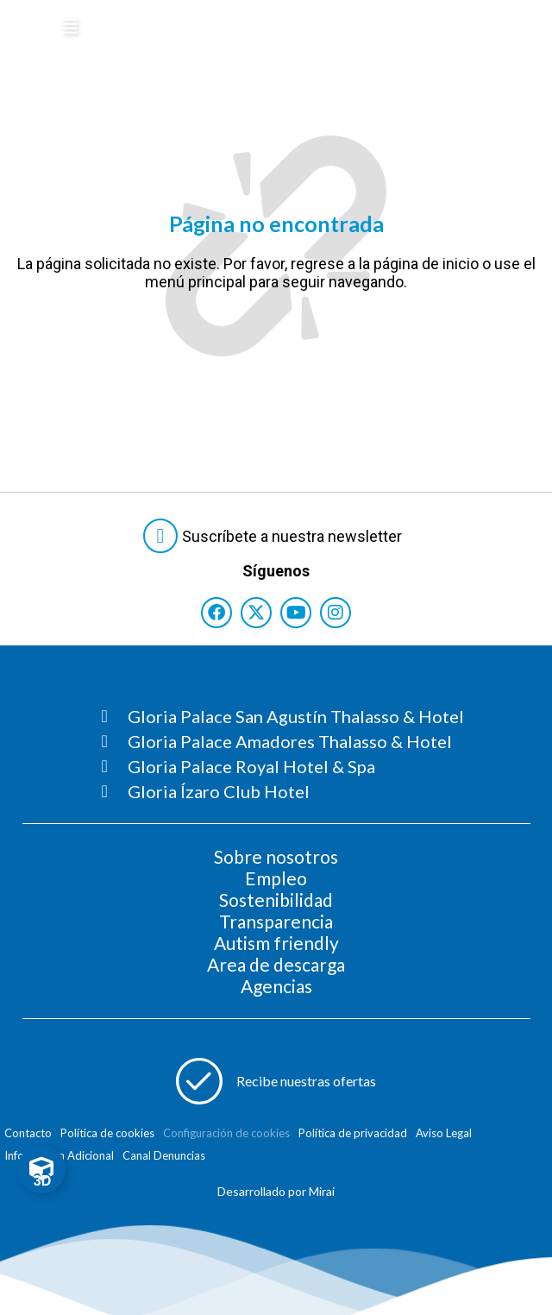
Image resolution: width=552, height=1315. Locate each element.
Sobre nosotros (276, 856)
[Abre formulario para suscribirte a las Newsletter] (276, 536)
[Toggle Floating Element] (41, 1169)
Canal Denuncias (163, 1155)
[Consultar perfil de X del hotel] (256, 612)
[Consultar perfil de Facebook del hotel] (216, 612)
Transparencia (276, 921)
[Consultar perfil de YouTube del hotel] (295, 612)
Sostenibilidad (276, 899)
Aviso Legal (444, 1133)
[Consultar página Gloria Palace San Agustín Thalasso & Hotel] (283, 716)
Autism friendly (276, 942)
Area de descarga (276, 964)
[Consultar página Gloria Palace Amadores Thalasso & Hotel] (283, 741)
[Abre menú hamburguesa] (69, 26)
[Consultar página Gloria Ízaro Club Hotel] (283, 791)
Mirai (322, 1191)
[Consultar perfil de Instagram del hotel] (335, 612)
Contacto (28, 1133)
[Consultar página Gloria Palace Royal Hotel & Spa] (283, 766)
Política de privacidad (352, 1133)
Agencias (276, 986)
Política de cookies (107, 1133)
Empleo (276, 878)
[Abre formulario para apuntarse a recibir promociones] (276, 1081)
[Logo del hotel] (220, 29)
